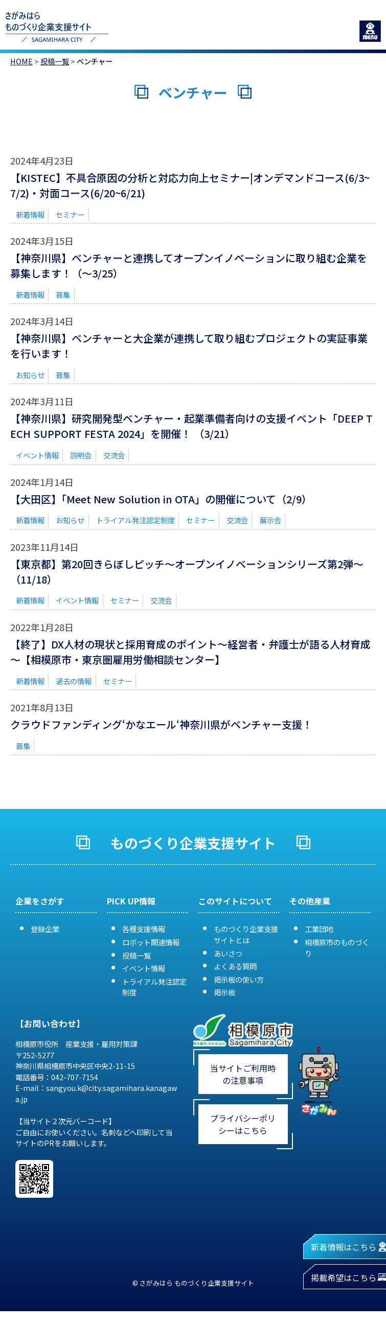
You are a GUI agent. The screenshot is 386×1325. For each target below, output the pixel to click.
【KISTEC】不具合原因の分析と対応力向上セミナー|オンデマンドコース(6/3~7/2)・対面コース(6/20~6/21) (190, 185)
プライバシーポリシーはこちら (243, 1124)
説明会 (81, 455)
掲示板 (224, 992)
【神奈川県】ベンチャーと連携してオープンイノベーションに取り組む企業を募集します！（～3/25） (188, 265)
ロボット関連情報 (150, 942)
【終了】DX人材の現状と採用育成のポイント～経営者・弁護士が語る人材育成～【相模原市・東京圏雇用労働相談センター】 (190, 652)
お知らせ (30, 374)
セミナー (70, 214)
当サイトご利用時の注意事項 (243, 1074)
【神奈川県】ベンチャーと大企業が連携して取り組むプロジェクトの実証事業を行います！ (189, 346)
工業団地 (319, 928)
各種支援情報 (143, 928)
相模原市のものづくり (337, 948)
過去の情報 (74, 681)
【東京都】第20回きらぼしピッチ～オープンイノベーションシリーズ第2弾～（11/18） (187, 571)
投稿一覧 (54, 61)
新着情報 (30, 214)
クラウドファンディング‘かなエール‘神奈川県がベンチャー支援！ (161, 724)
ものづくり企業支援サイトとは (246, 934)
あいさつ (228, 953)
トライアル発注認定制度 (135, 520)
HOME (21, 61)
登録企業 (45, 928)
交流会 (114, 455)
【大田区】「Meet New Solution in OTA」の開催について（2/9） (161, 499)
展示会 (270, 520)
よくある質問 (235, 966)
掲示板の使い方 (239, 979)
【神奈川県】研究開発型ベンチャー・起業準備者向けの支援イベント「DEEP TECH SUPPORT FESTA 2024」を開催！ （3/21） (191, 426)
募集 (63, 294)
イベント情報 (37, 455)
